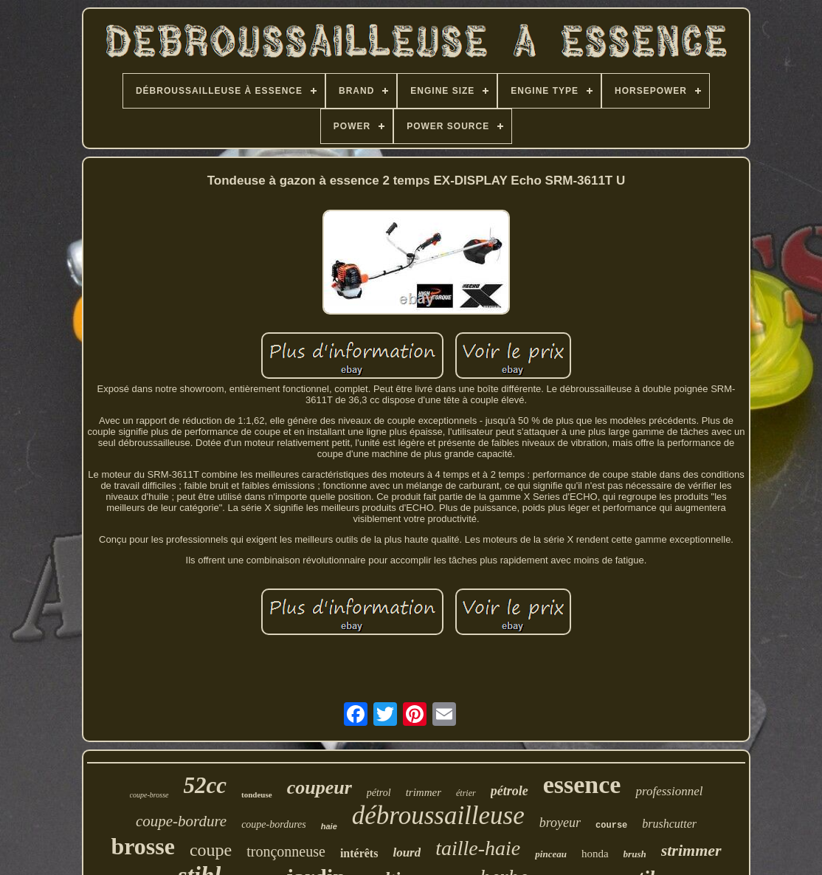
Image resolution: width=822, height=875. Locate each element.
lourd (407, 852)
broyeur (560, 822)
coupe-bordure (181, 821)
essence (582, 784)
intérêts (359, 853)
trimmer (423, 792)
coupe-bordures (273, 824)
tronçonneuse (285, 851)
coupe (211, 849)
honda (595, 853)
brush (635, 853)
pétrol (379, 792)
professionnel (668, 791)
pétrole (509, 790)
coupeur (319, 787)
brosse (143, 846)
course (611, 825)
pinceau (551, 853)
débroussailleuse (438, 815)
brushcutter (669, 823)
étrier (466, 793)
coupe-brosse (149, 795)
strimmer (691, 850)
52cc (205, 785)
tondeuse (256, 794)
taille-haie (477, 848)
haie (329, 826)
